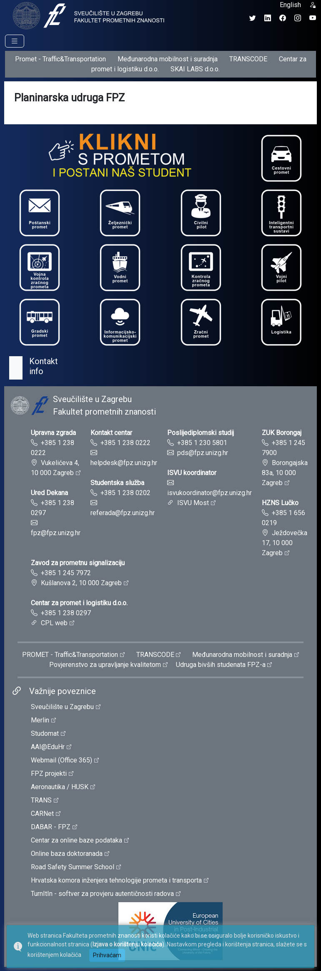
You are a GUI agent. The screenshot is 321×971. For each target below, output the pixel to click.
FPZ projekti (49, 773)
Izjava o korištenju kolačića (127, 944)
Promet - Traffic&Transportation (60, 59)
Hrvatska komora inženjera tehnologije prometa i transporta (116, 880)
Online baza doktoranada (67, 854)
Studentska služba (117, 483)
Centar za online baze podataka (76, 840)
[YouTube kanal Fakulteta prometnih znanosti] (312, 18)
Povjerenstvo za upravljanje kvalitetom (105, 665)
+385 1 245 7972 (66, 573)
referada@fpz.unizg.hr (122, 513)
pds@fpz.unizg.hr (202, 453)
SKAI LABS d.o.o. (195, 69)
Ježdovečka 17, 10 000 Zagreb (284, 543)
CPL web (54, 623)
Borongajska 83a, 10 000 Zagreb (285, 473)
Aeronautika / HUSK (59, 787)
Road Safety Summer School (72, 867)
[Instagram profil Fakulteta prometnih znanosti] (297, 18)
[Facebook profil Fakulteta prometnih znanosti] (282, 18)
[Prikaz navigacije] (14, 41)
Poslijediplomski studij (200, 433)
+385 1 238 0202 (125, 493)
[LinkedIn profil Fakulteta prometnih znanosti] (267, 18)
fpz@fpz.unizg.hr (55, 533)
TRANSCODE (248, 59)
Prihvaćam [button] (107, 955)
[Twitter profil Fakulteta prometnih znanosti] (252, 18)
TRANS (41, 800)
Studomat (45, 733)
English (290, 5)
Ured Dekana (49, 493)
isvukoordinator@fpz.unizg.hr (209, 493)
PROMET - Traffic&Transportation (70, 655)
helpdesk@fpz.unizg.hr (123, 463)
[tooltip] (87, 15)
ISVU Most (193, 503)
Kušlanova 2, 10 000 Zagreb (81, 583)
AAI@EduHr (48, 747)
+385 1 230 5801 (202, 443)
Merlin (40, 720)
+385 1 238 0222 (125, 443)
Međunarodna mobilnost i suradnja (168, 59)
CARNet (42, 814)
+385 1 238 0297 (66, 613)
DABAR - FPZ (50, 827)
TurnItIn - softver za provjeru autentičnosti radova (102, 894)
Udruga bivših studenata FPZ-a (221, 665)
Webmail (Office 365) (61, 760)
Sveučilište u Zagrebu (62, 707)
